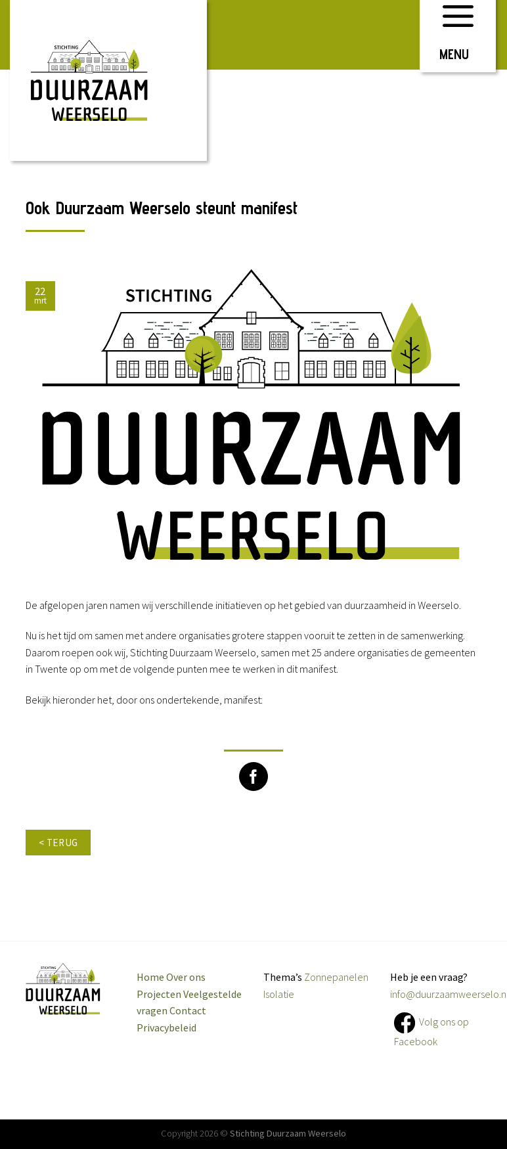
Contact (187, 1010)
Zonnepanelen (336, 976)
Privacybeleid (166, 1027)
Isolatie (278, 994)
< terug (58, 842)
